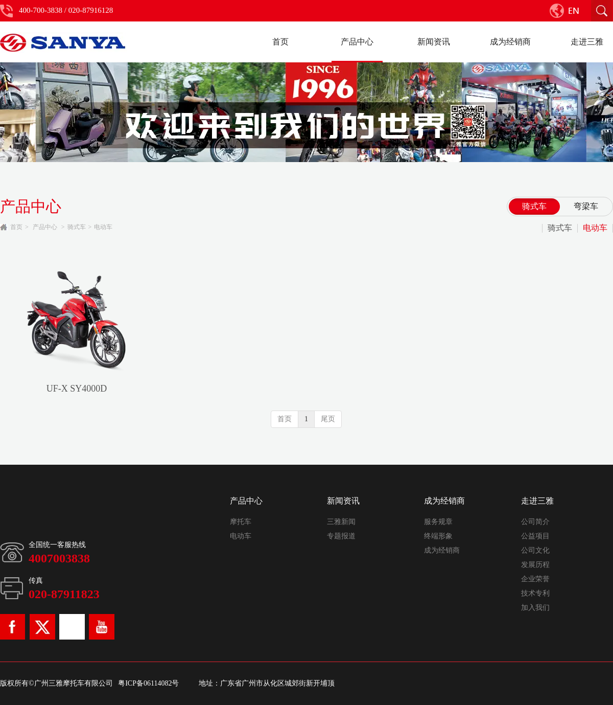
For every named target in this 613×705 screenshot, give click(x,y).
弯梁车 (586, 206)
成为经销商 (444, 500)
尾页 (328, 419)
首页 (16, 227)
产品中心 (45, 227)
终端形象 (438, 536)
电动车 (103, 227)
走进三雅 (537, 500)
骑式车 (76, 227)
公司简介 (535, 522)
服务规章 (438, 522)
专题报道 (341, 536)
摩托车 (240, 522)
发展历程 (535, 564)
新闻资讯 (343, 500)
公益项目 (535, 536)
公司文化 (535, 550)
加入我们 (535, 607)
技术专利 (535, 593)
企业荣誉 (535, 579)
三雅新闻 (341, 522)
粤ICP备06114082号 (148, 683)
